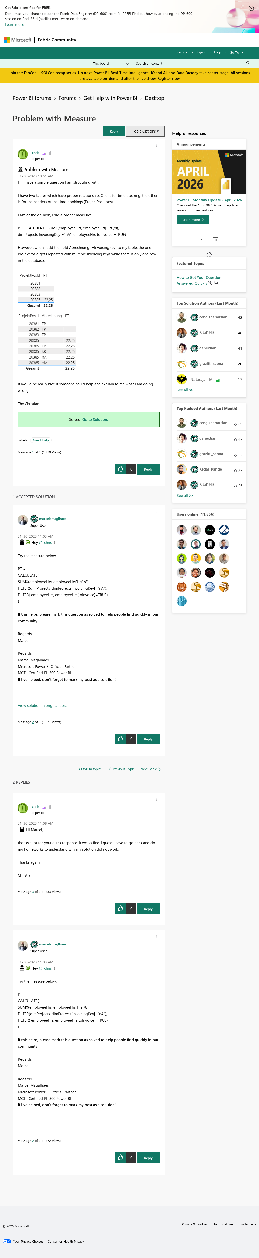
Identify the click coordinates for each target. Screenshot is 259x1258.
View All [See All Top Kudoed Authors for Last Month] (185, 495)
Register (183, 52)
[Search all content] (193, 63)
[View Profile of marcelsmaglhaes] (52, 518)
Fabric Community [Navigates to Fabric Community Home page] (57, 39)
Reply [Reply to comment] (148, 739)
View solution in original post (42, 705)
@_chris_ (46, 542)
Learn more (14, 24)
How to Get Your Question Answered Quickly (199, 280)
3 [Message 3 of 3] (33, 891)
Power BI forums (32, 97)
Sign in (201, 52)
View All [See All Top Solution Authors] (185, 390)
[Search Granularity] (111, 63)
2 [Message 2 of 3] (33, 722)
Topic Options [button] (144, 131)
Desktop (154, 97)
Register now (168, 78)
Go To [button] (234, 52)
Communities (153, 39)
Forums (87, 39)
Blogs (176, 39)
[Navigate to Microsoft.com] (17, 40)
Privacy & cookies (195, 1224)
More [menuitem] (193, 39)
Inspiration (110, 39)
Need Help (41, 440)
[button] (114, 131)
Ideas (131, 39)
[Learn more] (193, 219)
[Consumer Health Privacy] (66, 1241)
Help (217, 52)
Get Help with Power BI (110, 97)
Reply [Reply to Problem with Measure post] (148, 469)
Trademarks (247, 1224)
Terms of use (223, 1224)
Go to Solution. (95, 419)
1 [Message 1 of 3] (33, 452)
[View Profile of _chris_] (35, 152)
